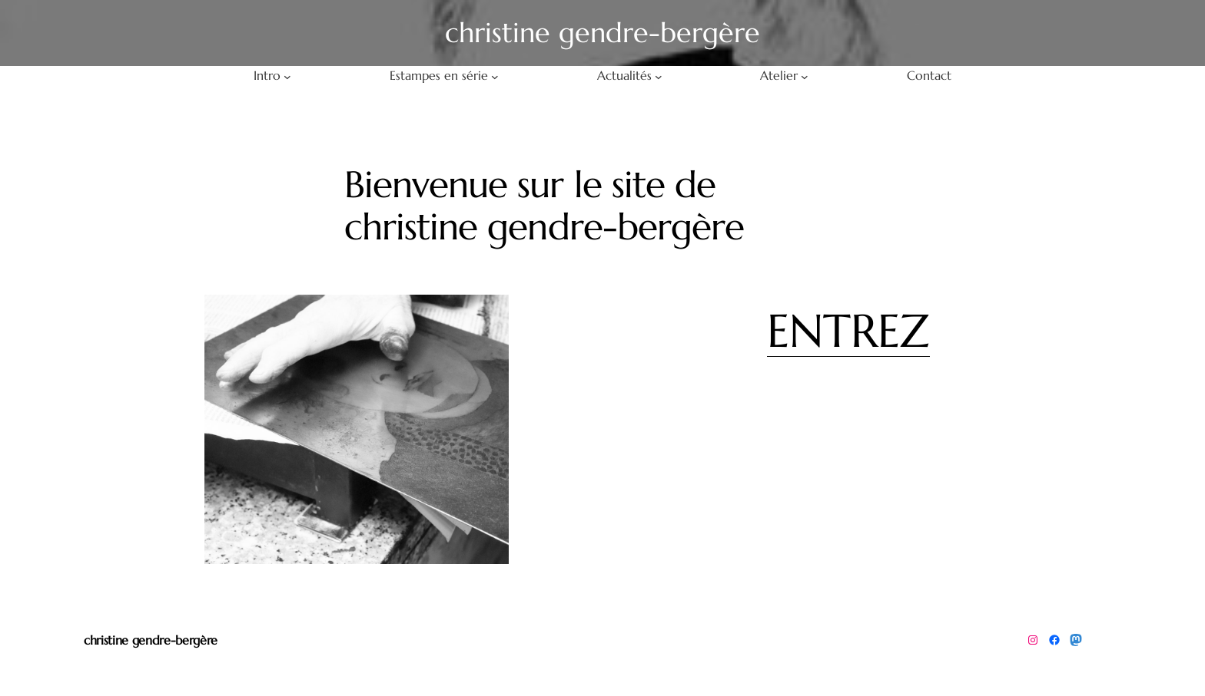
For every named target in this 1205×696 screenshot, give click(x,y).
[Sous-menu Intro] (287, 76)
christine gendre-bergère (150, 640)
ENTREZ (848, 331)
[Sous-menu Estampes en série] (495, 76)
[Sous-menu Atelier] (804, 76)
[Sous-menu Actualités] (658, 76)
